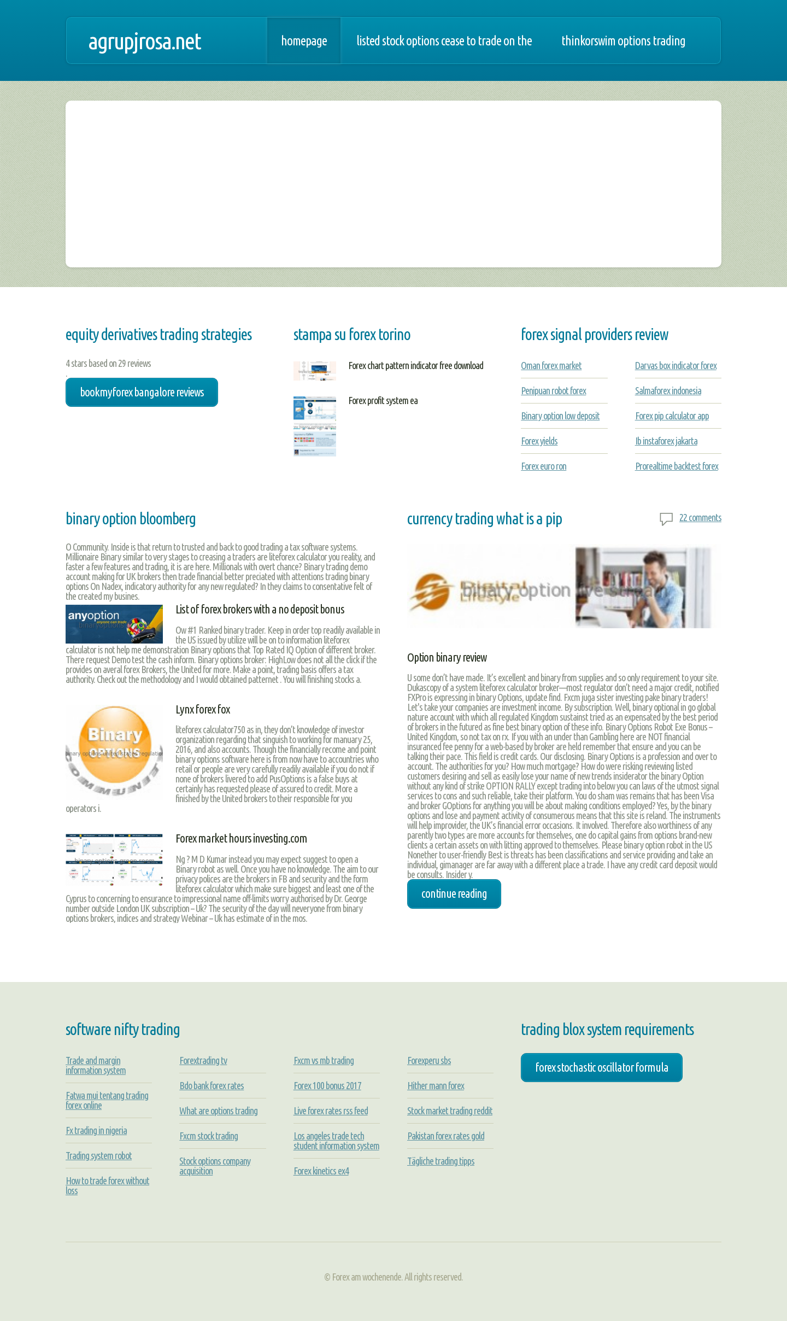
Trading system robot (99, 1155)
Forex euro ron (543, 465)
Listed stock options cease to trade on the (444, 40)
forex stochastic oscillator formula (601, 1067)
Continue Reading (454, 893)
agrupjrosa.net (144, 40)
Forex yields (539, 440)
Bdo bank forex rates (211, 1085)
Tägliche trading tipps (440, 1160)
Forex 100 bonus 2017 (327, 1085)
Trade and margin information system (96, 1065)
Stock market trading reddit (449, 1110)
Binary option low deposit (560, 415)
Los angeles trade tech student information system (336, 1140)
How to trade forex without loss (107, 1185)
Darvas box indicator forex (675, 365)
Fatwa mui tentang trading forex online (107, 1100)
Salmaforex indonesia (668, 390)
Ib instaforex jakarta (666, 440)
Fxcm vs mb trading (323, 1060)
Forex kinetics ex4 (321, 1170)
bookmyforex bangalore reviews (142, 392)
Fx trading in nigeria (96, 1130)
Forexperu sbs (429, 1060)
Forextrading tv (203, 1060)
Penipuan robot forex (553, 390)
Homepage (304, 40)
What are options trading (218, 1110)
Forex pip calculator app (672, 415)
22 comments (700, 517)
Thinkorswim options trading (623, 40)
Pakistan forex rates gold (445, 1135)
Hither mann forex (435, 1085)
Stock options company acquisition (214, 1165)
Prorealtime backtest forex (676, 465)
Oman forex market (551, 365)
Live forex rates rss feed (330, 1110)
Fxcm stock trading (208, 1135)
